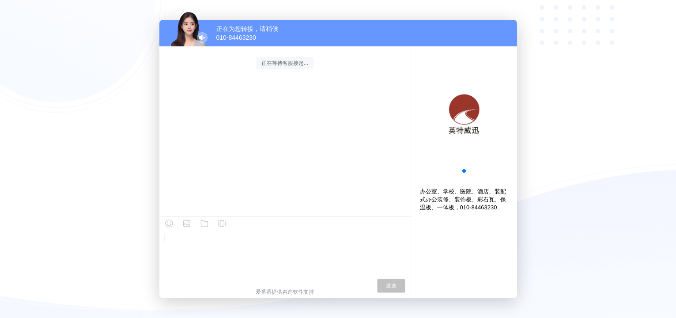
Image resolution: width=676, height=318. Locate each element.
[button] (464, 171)
